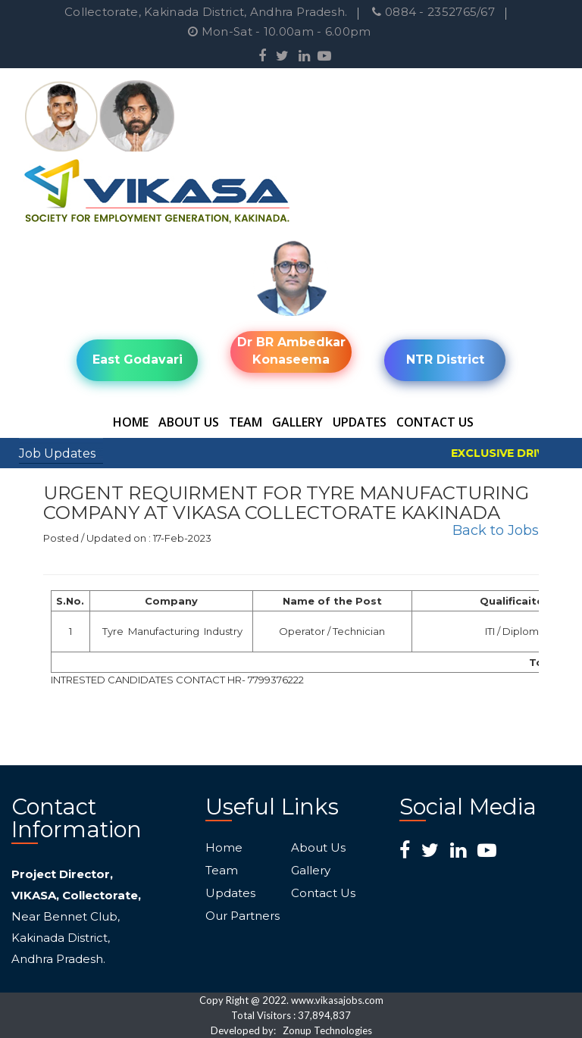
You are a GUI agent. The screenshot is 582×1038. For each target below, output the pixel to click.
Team (245, 422)
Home (131, 422)
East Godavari (137, 359)
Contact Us (435, 422)
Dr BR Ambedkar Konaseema (291, 351)
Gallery (297, 422)
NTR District (445, 359)
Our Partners (242, 916)
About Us (188, 422)
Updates (359, 422)
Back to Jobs (495, 530)
